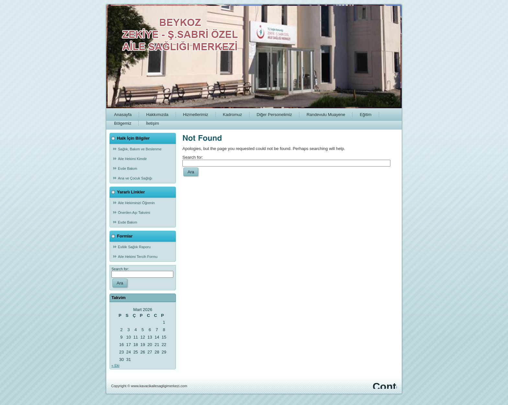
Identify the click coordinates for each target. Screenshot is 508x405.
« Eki (115, 365)
